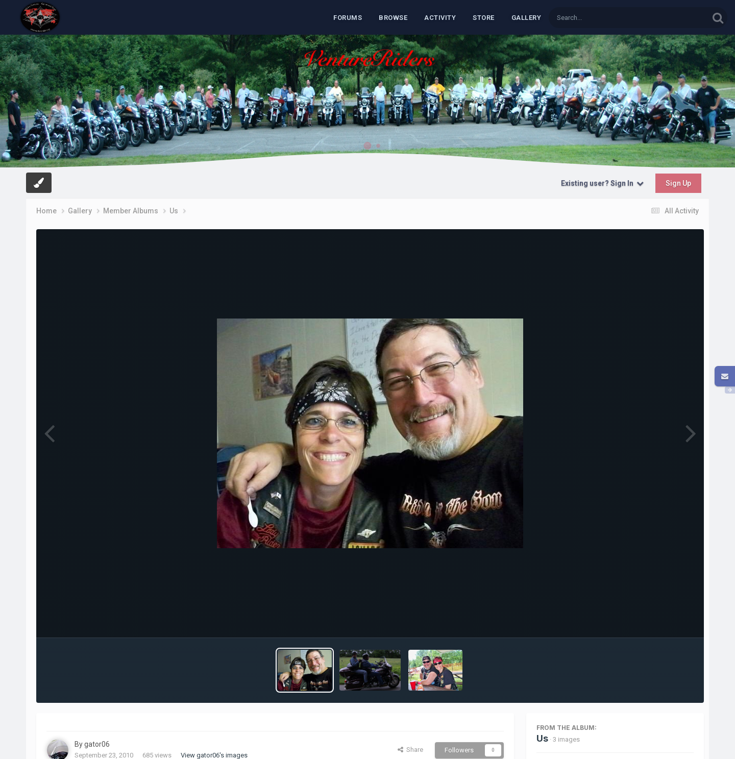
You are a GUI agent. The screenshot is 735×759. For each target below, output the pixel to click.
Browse (393, 17)
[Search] (602, 17)
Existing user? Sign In (602, 183)
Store (484, 17)
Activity (440, 17)
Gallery (526, 17)
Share (410, 749)
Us (542, 738)
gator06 (97, 744)
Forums (347, 17)
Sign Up (678, 183)
